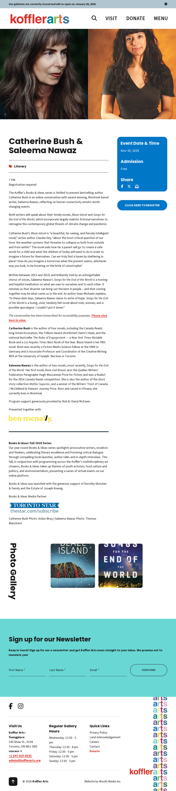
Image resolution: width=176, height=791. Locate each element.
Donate (135, 18)
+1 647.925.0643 (20, 756)
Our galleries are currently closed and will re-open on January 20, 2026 (88, 4)
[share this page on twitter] (129, 186)
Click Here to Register (142, 205)
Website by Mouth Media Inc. (102, 781)
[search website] (94, 18)
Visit (111, 18)
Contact (95, 746)
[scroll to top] (13, 781)
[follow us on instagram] (20, 706)
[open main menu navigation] (160, 18)
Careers (94, 742)
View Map (15, 751)
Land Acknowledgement (105, 737)
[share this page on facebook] (122, 186)
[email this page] (137, 186)
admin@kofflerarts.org (25, 760)
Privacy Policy (98, 732)
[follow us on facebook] (11, 706)
